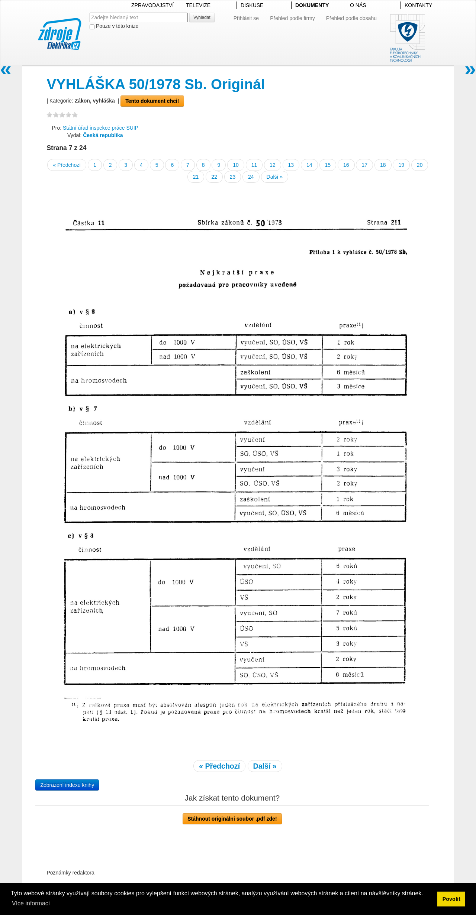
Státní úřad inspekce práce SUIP (100, 128)
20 (420, 165)
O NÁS (358, 5)
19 (401, 165)
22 (214, 177)
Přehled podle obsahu (351, 18)
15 (328, 165)
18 (383, 165)
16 (346, 165)
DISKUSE (252, 5)
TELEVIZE (198, 5)
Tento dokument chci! (152, 101)
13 (291, 165)
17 (364, 165)
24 (251, 177)
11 (254, 165)
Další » (275, 177)
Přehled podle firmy (292, 18)
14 (309, 165)
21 (196, 177)
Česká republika (103, 135)
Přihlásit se (246, 18)
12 (273, 165)
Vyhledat (201, 17)
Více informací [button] (31, 903)
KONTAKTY (418, 5)
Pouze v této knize (114, 26)
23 (233, 177)
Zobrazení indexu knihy (67, 785)
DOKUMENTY (312, 5)
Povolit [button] (451, 899)
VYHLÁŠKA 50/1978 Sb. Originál (155, 84)
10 (236, 165)
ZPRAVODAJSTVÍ (152, 5)
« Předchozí (67, 165)
